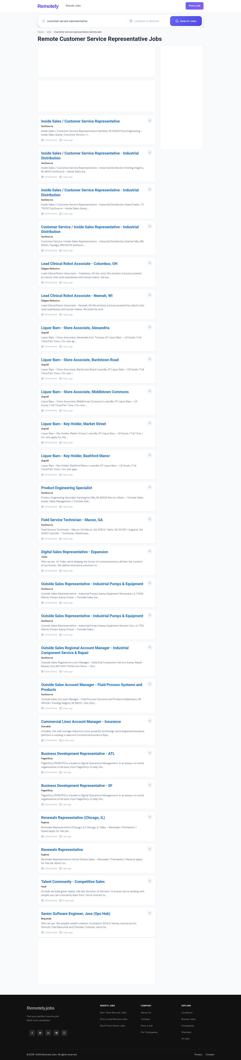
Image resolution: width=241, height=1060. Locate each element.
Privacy (198, 1054)
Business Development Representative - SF (76, 786)
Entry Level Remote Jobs (114, 1019)
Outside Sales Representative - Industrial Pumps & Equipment (92, 584)
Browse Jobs (189, 1019)
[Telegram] (56, 1033)
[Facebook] (32, 1033)
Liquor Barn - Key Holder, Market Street (73, 424)
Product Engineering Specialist (66, 488)
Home (41, 31)
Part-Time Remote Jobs (113, 1012)
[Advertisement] (97, 61)
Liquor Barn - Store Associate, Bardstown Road (80, 360)
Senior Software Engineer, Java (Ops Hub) (75, 914)
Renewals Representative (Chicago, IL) (73, 818)
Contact (145, 1019)
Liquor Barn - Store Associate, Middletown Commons (85, 392)
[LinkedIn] (48, 1033)
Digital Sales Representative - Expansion (74, 552)
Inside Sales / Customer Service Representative (80, 121)
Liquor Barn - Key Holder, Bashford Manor (75, 456)
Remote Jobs (74, 5)
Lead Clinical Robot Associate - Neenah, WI (76, 296)
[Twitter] (40, 1033)
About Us (146, 1012)
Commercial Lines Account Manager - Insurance (81, 722)
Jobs (48, 31)
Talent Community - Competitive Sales (73, 882)
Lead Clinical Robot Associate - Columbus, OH (79, 264)
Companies (188, 1025)
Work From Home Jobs (112, 1025)
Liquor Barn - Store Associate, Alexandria (75, 328)
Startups (186, 1032)
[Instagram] (64, 1033)
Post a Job (194, 5)
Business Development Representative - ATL (78, 754)
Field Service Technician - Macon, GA (72, 520)
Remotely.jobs (40, 1008)
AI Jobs (186, 1038)
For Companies (149, 1032)
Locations (187, 1012)
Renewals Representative (62, 850)
